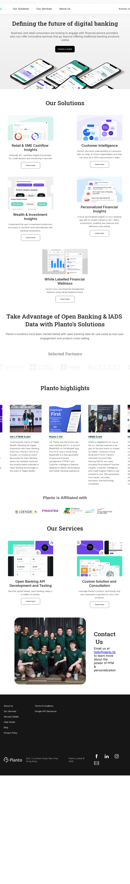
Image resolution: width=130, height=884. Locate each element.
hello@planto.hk (105, 652)
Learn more (30, 167)
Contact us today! (65, 49)
